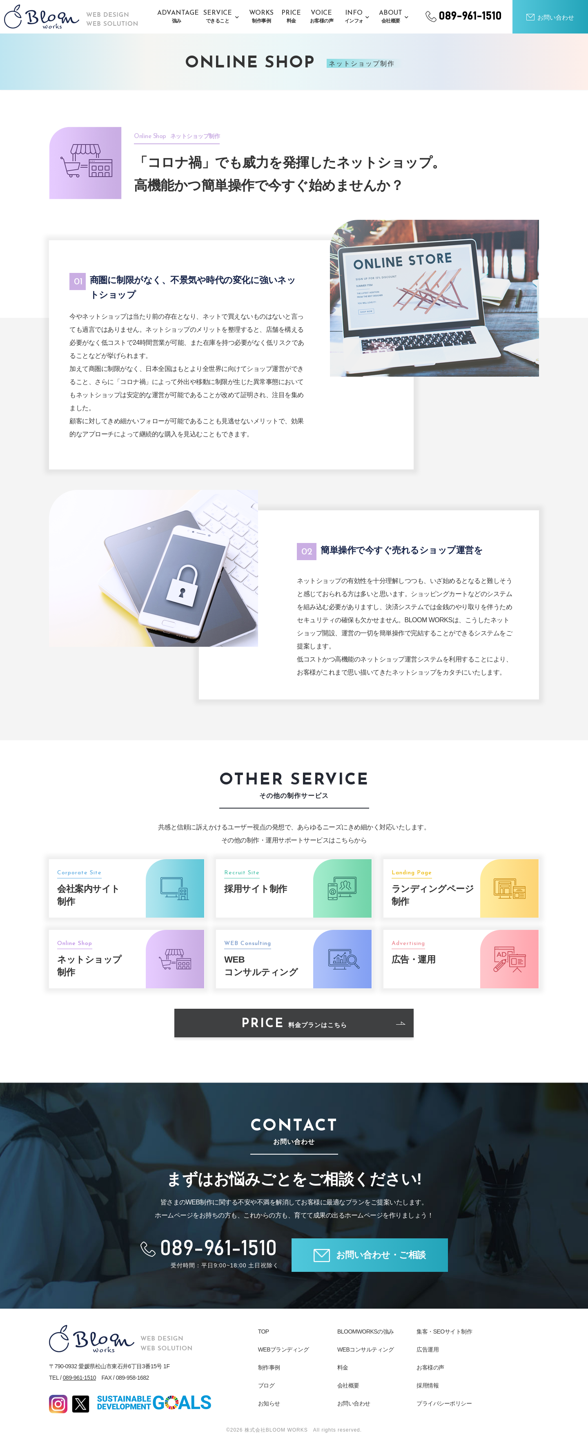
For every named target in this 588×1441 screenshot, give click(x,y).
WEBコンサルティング (365, 1349)
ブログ (266, 1385)
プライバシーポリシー (444, 1403)
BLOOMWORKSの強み (365, 1331)
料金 (342, 1367)
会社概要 (348, 1385)
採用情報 (427, 1385)
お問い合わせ (353, 1403)
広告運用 (427, 1349)
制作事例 (269, 1367)
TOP (263, 1331)
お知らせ (269, 1403)
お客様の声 (430, 1367)
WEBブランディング (283, 1349)
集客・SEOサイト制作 (444, 1331)
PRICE (323, 1024)
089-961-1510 (79, 1377)
